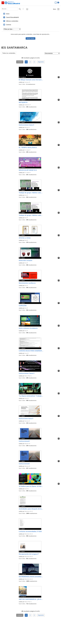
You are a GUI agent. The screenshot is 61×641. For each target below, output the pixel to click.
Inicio (7, 14)
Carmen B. (27, 82)
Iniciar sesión (30, 38)
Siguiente (41, 62)
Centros (8, 24)
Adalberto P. (28, 104)
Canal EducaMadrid (12, 17)
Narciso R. (27, 421)
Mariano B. (27, 443)
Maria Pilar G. (28, 375)
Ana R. (26, 195)
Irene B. (27, 353)
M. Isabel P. (28, 150)
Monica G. (27, 127)
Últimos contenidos (12, 21)
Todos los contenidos (8, 53)
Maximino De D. (29, 511)
